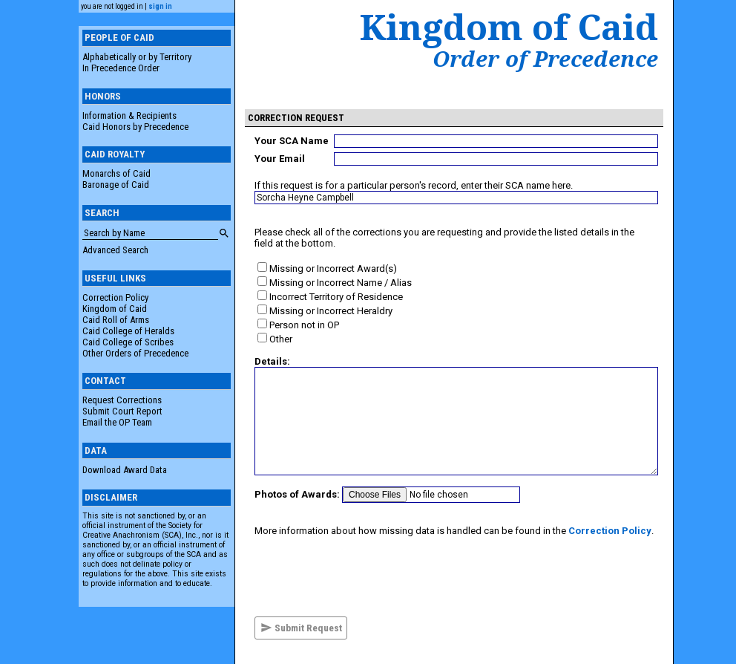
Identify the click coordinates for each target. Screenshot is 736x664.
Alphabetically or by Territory (136, 56)
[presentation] (367, 576)
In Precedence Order (121, 68)
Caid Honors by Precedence (135, 126)
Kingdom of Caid (114, 308)
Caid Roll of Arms (115, 319)
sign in (160, 6)
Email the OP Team (117, 422)
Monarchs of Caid (116, 173)
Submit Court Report (122, 411)
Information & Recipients (129, 115)
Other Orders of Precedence (135, 353)
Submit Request (301, 628)
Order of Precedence (545, 59)
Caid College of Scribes (128, 342)
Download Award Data (124, 469)
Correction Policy (115, 297)
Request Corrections (122, 400)
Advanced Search (115, 249)
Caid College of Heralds (128, 330)
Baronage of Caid (115, 184)
